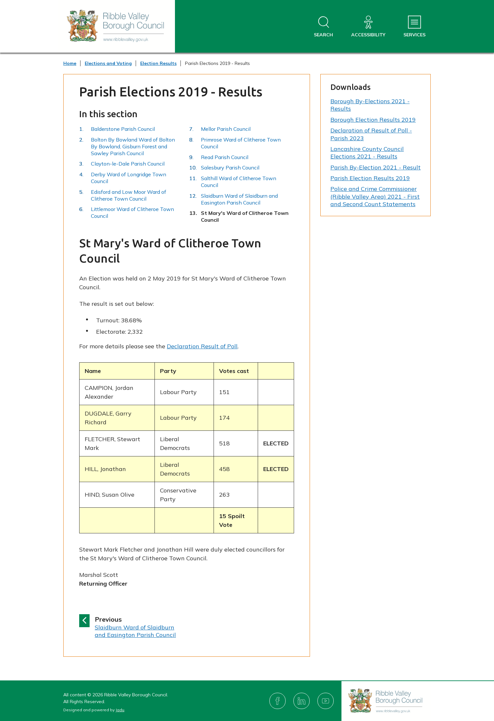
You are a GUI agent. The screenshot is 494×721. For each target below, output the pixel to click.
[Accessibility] (368, 26)
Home (69, 63)
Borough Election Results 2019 (373, 119)
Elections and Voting (108, 63)
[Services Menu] (414, 26)
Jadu (120, 709)
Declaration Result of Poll (202, 346)
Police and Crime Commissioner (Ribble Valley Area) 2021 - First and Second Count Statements (375, 196)
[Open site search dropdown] (323, 26)
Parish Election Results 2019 (370, 178)
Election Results (158, 63)
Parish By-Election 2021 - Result (375, 167)
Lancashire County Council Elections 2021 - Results (367, 152)
